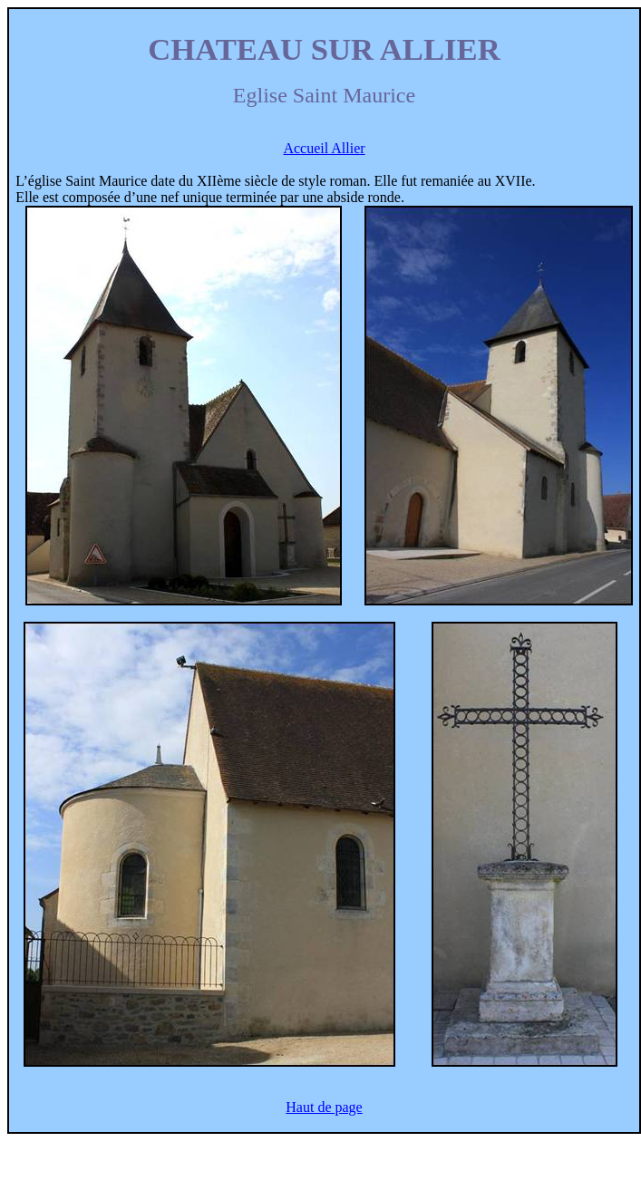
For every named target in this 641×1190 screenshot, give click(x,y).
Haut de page (324, 1107)
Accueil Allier (323, 148)
